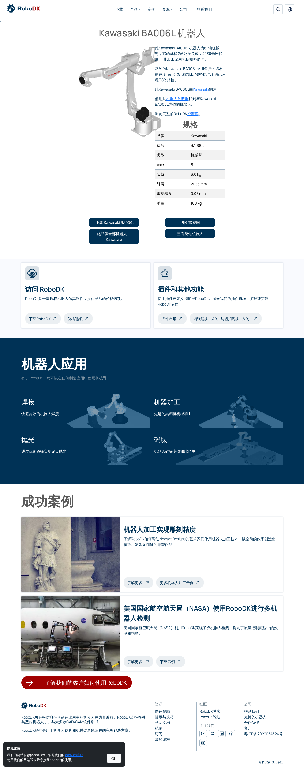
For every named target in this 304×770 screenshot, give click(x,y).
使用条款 (277, 762)
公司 (183, 9)
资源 (166, 9)
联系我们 (204, 9)
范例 (158, 728)
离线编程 (162, 739)
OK (113, 758)
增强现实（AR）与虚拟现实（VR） (222, 318)
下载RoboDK (40, 318)
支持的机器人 (255, 716)
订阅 (158, 733)
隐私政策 (264, 762)
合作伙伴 (251, 722)
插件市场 (168, 318)
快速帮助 (162, 711)
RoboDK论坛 (210, 716)
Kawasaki (201, 89)
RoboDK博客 (210, 711)
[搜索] (278, 9)
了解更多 (140, 582)
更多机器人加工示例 (177, 582)
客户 (247, 728)
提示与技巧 (164, 716)
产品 (134, 9)
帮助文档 (162, 722)
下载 (119, 9)
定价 (151, 9)
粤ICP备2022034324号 (263, 733)
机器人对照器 (177, 98)
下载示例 (167, 661)
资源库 (193, 113)
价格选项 (75, 318)
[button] (289, 9)
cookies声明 (74, 755)
